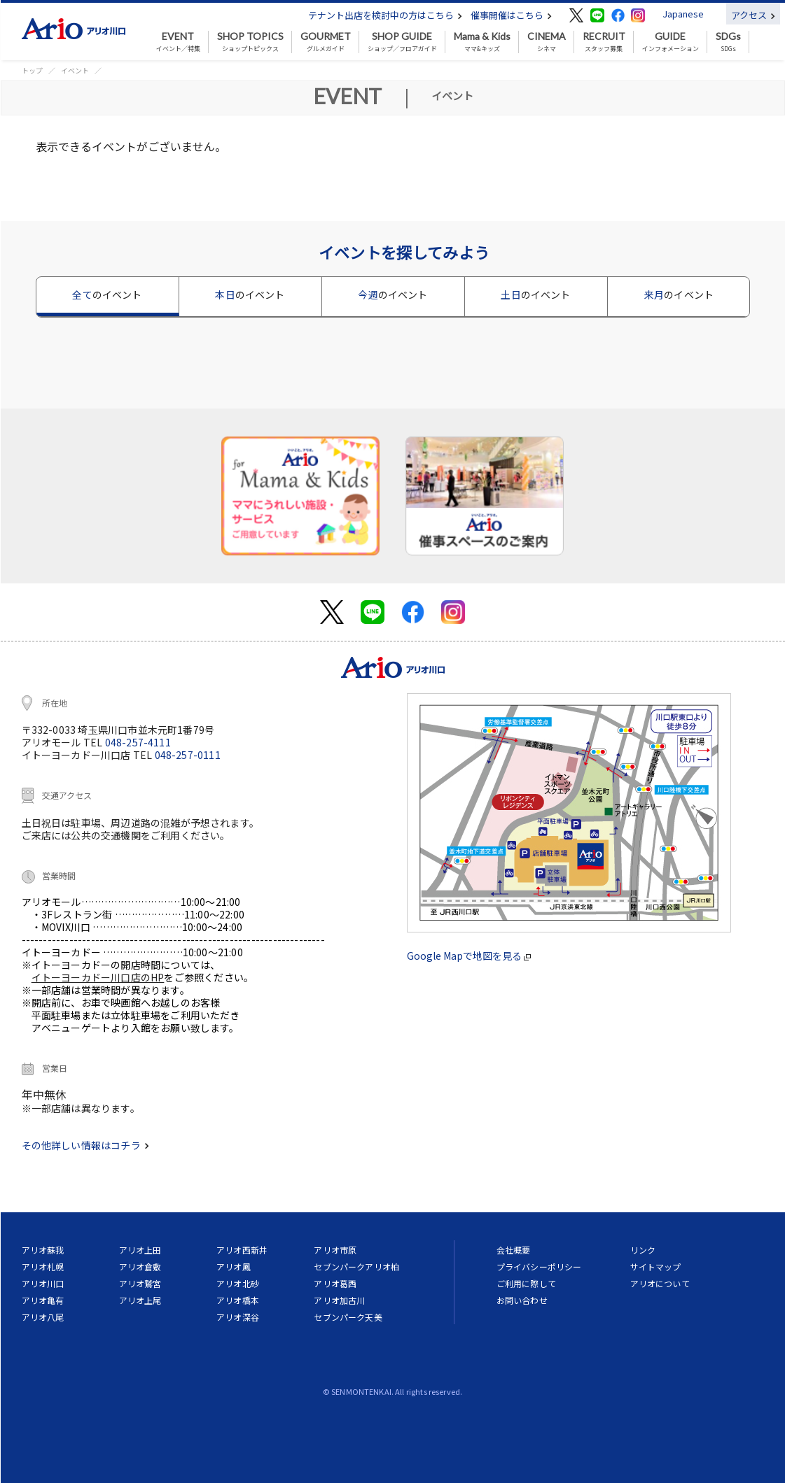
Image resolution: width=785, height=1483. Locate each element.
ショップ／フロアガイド (402, 42)
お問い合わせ (522, 1300)
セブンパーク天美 (348, 1317)
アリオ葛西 (335, 1283)
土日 (535, 294)
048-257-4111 (138, 742)
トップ (32, 70)
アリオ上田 (140, 1250)
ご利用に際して (526, 1283)
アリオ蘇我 (43, 1250)
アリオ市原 (335, 1250)
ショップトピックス (250, 42)
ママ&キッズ (482, 42)
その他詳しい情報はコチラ (85, 1145)
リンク (642, 1250)
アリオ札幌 (43, 1266)
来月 (679, 294)
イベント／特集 (178, 42)
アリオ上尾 (140, 1300)
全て (106, 294)
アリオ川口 (43, 1283)
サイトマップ (655, 1266)
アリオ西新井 (242, 1250)
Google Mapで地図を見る (469, 956)
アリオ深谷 (237, 1317)
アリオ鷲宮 (140, 1283)
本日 (249, 294)
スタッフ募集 (604, 42)
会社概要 (513, 1250)
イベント (75, 70)
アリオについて (660, 1283)
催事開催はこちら (511, 15)
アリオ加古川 (339, 1300)
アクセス (753, 15)
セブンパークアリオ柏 (356, 1266)
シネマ (546, 42)
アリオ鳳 (233, 1266)
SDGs (728, 42)
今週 (392, 294)
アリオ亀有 (43, 1300)
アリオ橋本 (237, 1300)
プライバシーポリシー (539, 1266)
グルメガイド (325, 42)
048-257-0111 (188, 755)
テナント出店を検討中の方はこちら (385, 15)
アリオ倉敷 (140, 1266)
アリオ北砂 (237, 1283)
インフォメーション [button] (670, 42)
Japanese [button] (683, 13)
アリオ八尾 (43, 1317)
